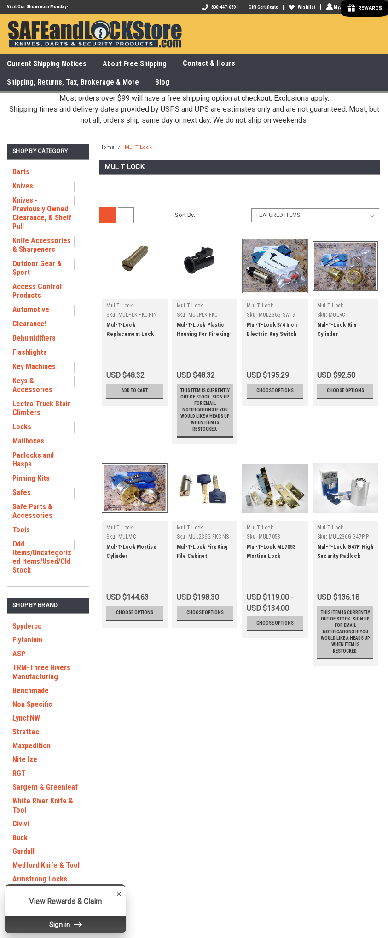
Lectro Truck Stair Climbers (41, 408)
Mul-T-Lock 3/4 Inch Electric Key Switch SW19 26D (272, 334)
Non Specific (32, 704)
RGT (19, 773)
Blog (162, 82)
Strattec (25, 732)
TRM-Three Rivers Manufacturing (41, 672)
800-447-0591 (219, 7)
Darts (20, 171)
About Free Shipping (135, 63)
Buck (20, 837)
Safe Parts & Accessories (32, 511)
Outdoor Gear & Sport (37, 268)
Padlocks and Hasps (33, 459)
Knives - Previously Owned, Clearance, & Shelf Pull (41, 213)
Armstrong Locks (39, 879)
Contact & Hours (213, 63)
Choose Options (275, 393)
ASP (18, 653)
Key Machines (34, 366)
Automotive (30, 309)
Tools (21, 529)
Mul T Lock (138, 147)
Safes (21, 492)
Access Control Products (37, 291)
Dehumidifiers (34, 338)
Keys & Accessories (32, 385)
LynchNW (26, 718)
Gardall (23, 851)
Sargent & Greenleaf (45, 787)
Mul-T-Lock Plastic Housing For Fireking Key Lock (203, 334)
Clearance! (29, 323)
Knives (22, 186)
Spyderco (27, 626)
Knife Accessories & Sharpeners (41, 245)
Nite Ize (24, 759)
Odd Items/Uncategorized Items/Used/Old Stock (41, 557)
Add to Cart (134, 390)
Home (107, 147)
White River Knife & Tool (42, 805)
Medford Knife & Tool (46, 865)
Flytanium (27, 640)
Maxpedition (31, 745)
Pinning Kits (31, 478)
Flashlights (29, 352)
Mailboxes (28, 441)
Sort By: (185, 214)
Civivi (20, 823)
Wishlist (300, 7)
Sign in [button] (65, 924)
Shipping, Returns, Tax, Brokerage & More (73, 82)
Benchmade (30, 690)
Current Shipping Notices (47, 63)
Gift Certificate (262, 7)
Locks (21, 426)
